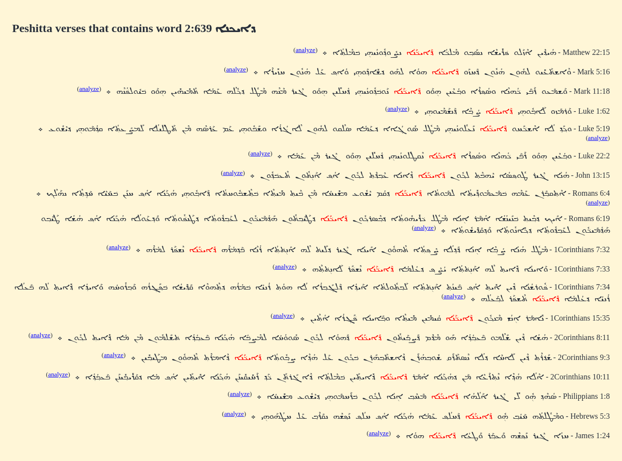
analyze (305, 49)
